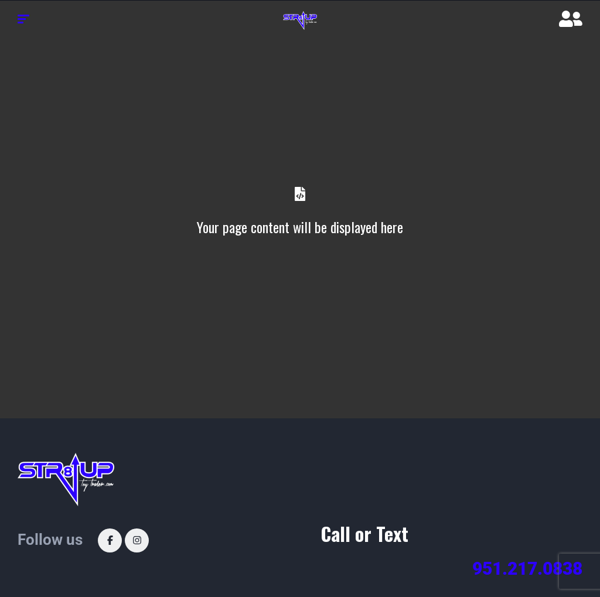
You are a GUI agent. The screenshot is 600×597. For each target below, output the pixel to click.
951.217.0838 (527, 568)
